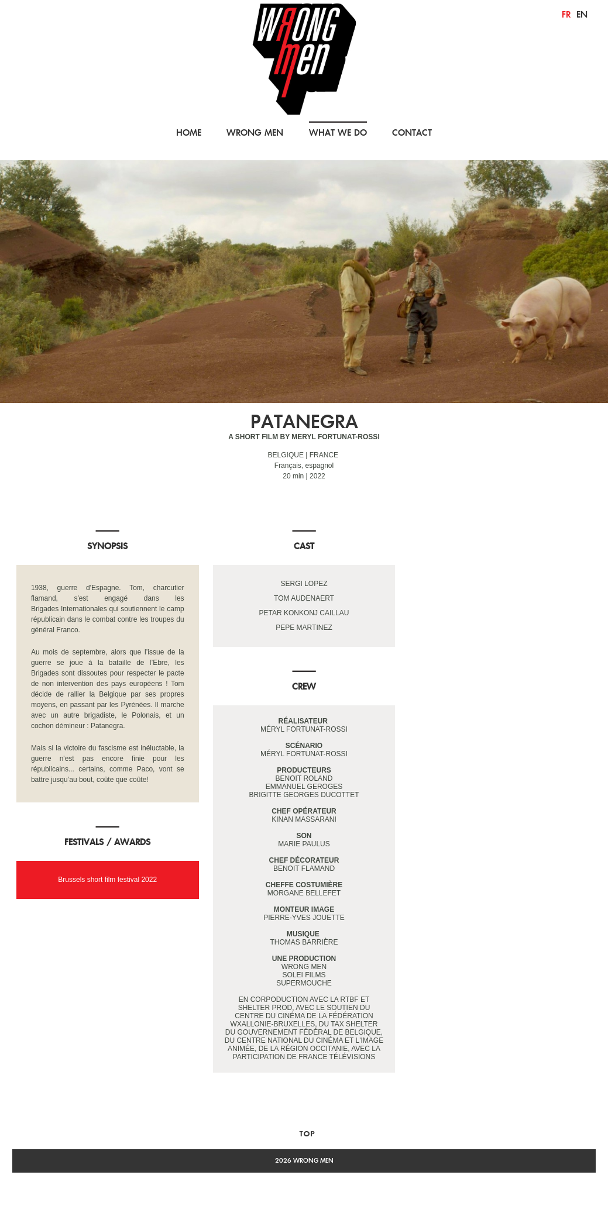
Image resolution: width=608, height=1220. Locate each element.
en (582, 14)
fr (566, 14)
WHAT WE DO (338, 132)
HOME (188, 132)
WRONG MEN (254, 132)
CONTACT (412, 132)
